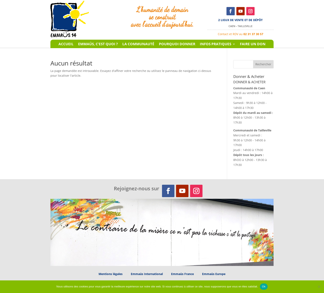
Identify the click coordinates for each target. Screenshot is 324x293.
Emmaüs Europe (213, 274)
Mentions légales (111, 274)
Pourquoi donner (177, 44)
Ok (264, 286)
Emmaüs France (182, 274)
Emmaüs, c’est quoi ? (98, 44)
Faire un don (253, 44)
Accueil (66, 44)
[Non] (319, 287)
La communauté (138, 44)
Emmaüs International (147, 274)
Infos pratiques (215, 44)
